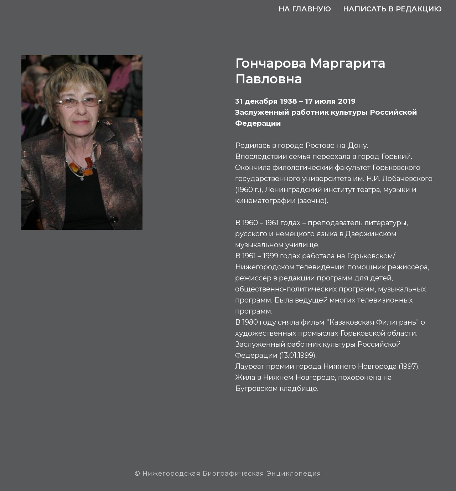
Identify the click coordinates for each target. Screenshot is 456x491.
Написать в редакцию (392, 9)
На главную (305, 9)
